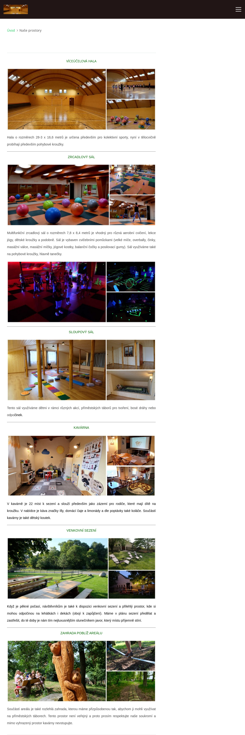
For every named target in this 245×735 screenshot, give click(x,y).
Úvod (11, 30)
